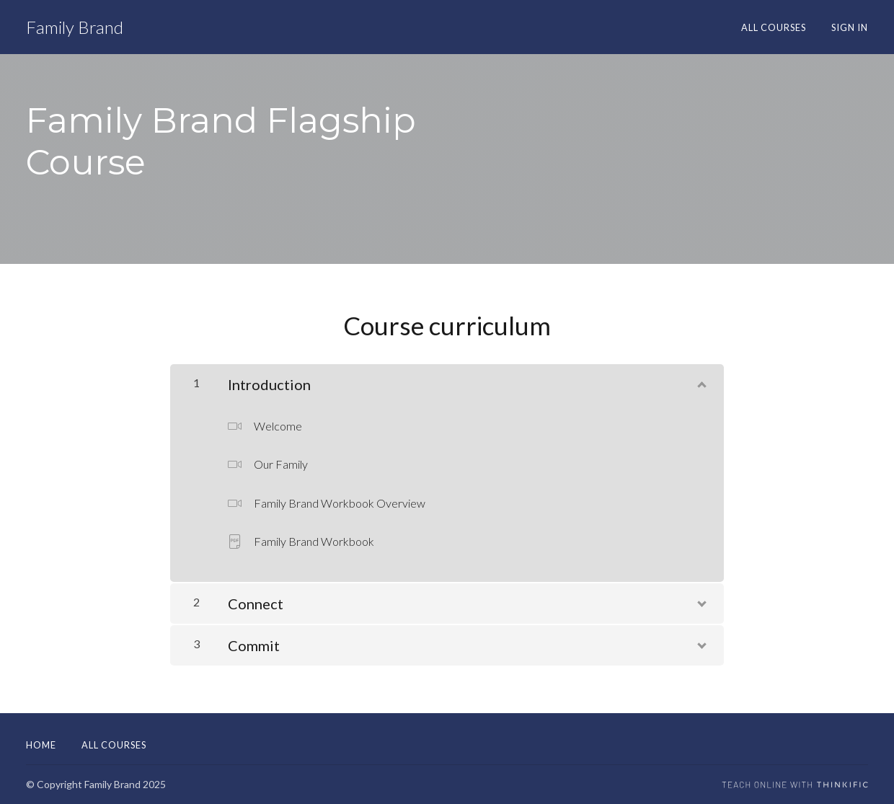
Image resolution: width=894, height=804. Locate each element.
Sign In (849, 27)
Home (41, 745)
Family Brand (74, 27)
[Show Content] (700, 381)
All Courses (773, 27)
